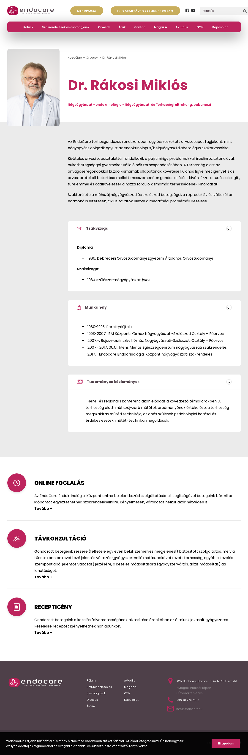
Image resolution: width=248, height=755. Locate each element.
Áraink (91, 706)
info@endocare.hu (189, 709)
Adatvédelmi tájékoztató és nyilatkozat (124, 740)
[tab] (154, 228)
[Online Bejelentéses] (16, 482)
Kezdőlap (75, 57)
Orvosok (104, 27)
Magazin (160, 27)
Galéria (139, 27)
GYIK (200, 27)
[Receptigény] (16, 606)
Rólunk (28, 27)
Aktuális (182, 27)
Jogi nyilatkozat (124, 744)
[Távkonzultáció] (16, 538)
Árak (122, 27)
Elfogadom (226, 750)
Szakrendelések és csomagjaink (65, 27)
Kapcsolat (220, 27)
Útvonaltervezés (190, 693)
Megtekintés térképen (194, 688)
